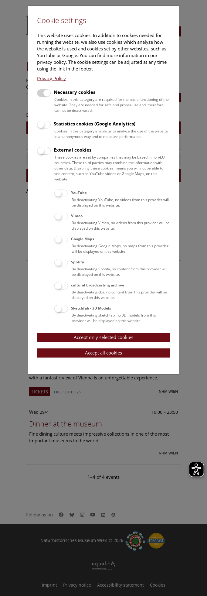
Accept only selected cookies (103, 337)
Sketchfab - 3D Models (91, 308)
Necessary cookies (74, 92)
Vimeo (77, 215)
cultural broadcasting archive (97, 285)
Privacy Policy (51, 78)
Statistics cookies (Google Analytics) (94, 124)
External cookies (72, 150)
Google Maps (82, 238)
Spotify (77, 262)
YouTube (79, 192)
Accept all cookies (103, 353)
